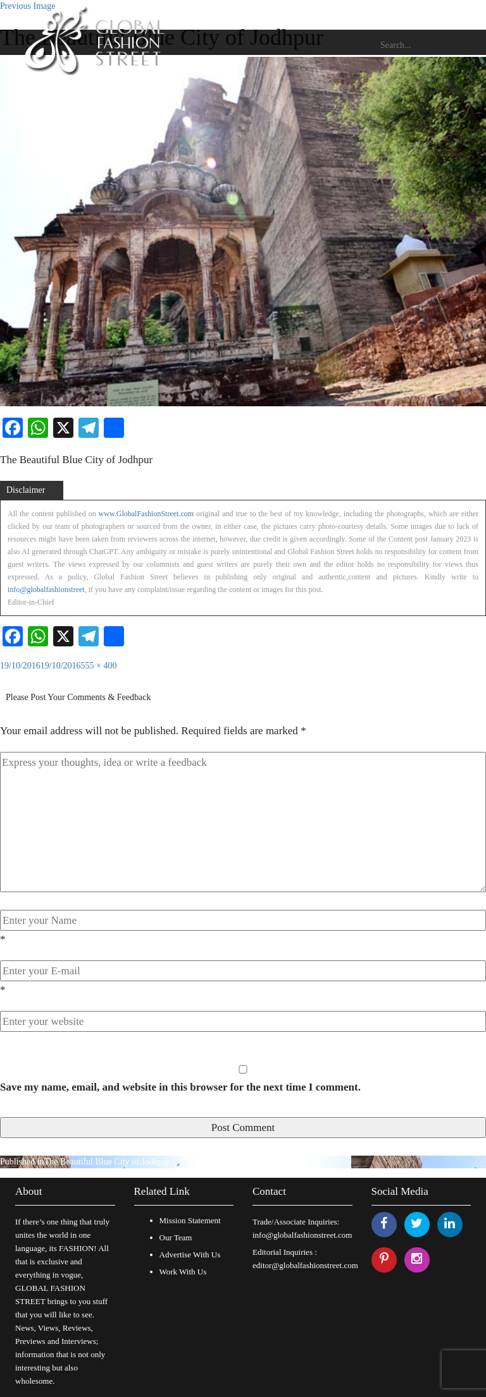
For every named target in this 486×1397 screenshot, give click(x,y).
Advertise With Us (190, 1254)
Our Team (175, 1237)
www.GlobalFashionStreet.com (146, 513)
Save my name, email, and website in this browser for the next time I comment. (180, 1087)
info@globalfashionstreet (46, 589)
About (28, 1191)
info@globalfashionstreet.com (302, 1235)
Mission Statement (190, 1220)
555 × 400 (99, 665)
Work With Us (183, 1271)
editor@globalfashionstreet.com (305, 1265)
